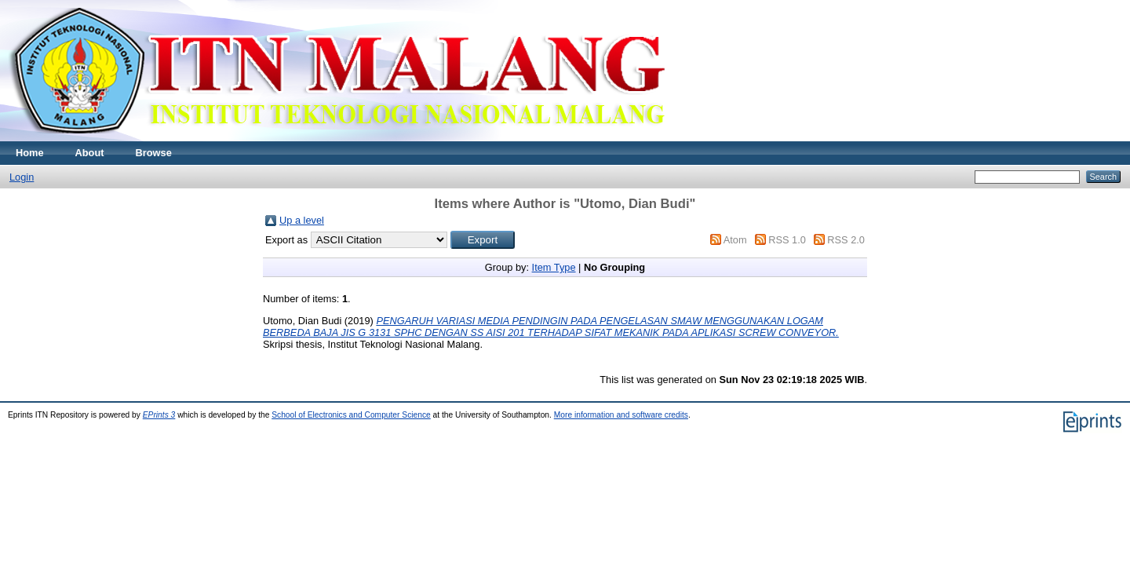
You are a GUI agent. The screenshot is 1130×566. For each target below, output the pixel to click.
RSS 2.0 (846, 240)
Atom (735, 240)
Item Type (554, 267)
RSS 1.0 (787, 240)
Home (30, 153)
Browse (154, 153)
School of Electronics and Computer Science (351, 415)
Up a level (301, 220)
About (89, 153)
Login (21, 177)
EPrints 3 (159, 415)
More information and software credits (621, 415)
